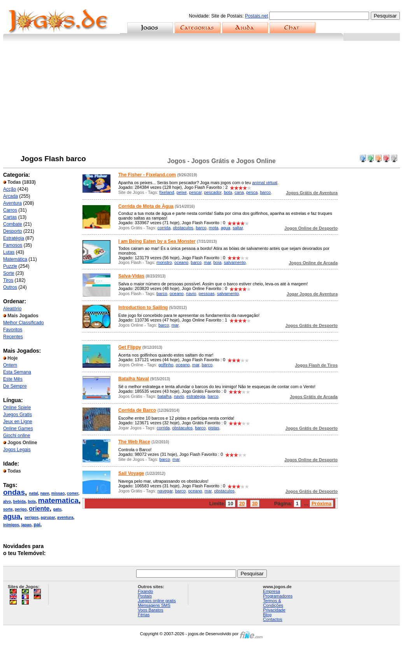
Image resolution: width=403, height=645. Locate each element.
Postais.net (256, 16)
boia (217, 262)
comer (72, 493)
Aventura (12, 203)
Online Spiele (17, 407)
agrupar (48, 517)
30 (255, 503)
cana (239, 192)
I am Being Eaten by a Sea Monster (157, 241)
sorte (7, 509)
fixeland (166, 192)
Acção (9, 189)
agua (11, 516)
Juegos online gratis (157, 600)
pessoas (207, 293)
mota (213, 227)
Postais (145, 596)
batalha (165, 396)
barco (265, 192)
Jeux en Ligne (17, 421)
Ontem (10, 365)
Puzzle (10, 266)
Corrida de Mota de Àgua (145, 206)
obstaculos (183, 227)
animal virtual (264, 182)
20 (242, 503)
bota (228, 192)
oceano (181, 262)
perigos (32, 517)
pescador (213, 192)
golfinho (165, 364)
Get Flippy (129, 347)
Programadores (278, 596)
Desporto (12, 231)
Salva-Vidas (131, 276)
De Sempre (15, 386)
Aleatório (12, 308)
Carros (10, 210)
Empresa (271, 591)
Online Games (18, 428)
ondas (14, 492)
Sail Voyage (131, 473)
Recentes (13, 336)
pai (36, 524)
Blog (267, 614)
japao (26, 525)
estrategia (195, 396)
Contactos (272, 619)
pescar (195, 192)
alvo (7, 501)
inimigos (11, 525)
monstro (164, 262)
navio (191, 293)
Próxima (321, 503)
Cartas (10, 217)
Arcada (10, 196)
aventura (65, 517)
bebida (19, 501)
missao (58, 493)
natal (33, 493)
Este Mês (13, 379)
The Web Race (134, 442)
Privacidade (274, 610)
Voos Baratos (150, 610)
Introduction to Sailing (143, 307)
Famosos (12, 245)
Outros (10, 287)
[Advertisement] (201, 99)
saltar (238, 227)
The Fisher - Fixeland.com (147, 175)
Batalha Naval (133, 378)
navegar (165, 491)
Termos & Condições (273, 603)
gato (57, 509)
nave (44, 493)
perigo (21, 509)
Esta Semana (17, 372)
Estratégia (13, 238)
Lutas (8, 252)
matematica (58, 500)
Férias (144, 614)
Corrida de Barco (137, 410)
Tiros (8, 280)
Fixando (145, 591)
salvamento (234, 262)
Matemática (15, 259)
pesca (252, 192)
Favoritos (12, 329)
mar (207, 262)
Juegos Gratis (17, 414)
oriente (39, 508)
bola (32, 501)
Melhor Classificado (23, 322)
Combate (12, 224)
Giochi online (16, 435)
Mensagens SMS (154, 605)
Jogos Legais (17, 449)
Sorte (8, 273)
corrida (164, 227)
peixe (182, 192)
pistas (213, 427)
